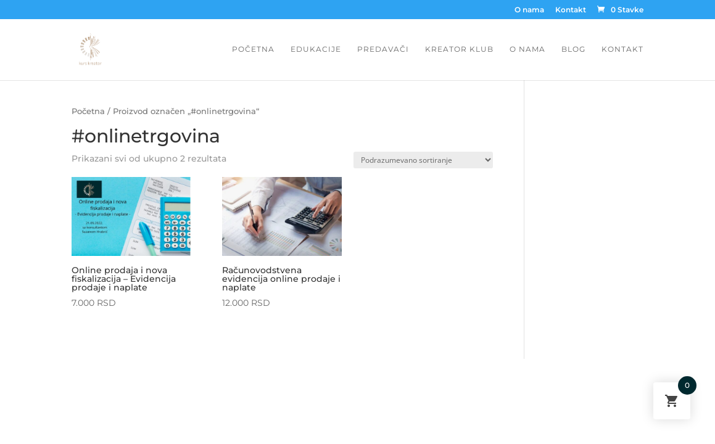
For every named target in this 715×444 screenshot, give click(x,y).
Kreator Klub (459, 49)
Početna (253, 49)
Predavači (383, 49)
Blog (573, 49)
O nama (529, 10)
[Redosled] (423, 160)
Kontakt (570, 10)
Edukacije (316, 49)
